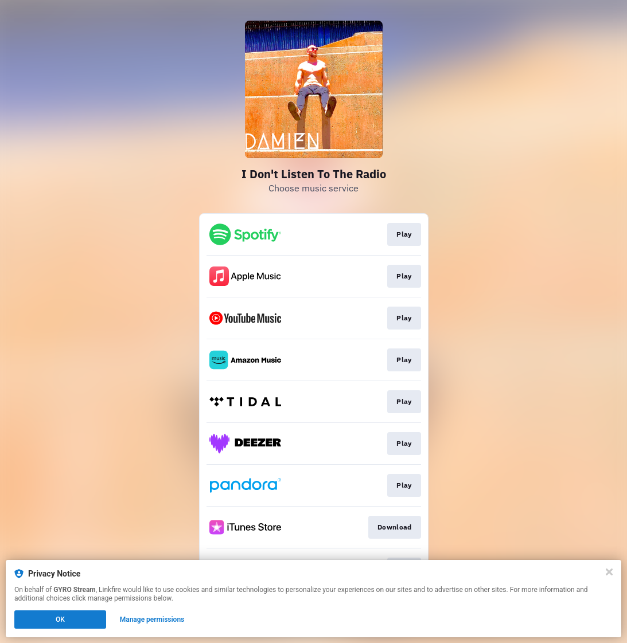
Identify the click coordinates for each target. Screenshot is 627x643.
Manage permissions (152, 619)
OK (60, 619)
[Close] (609, 572)
